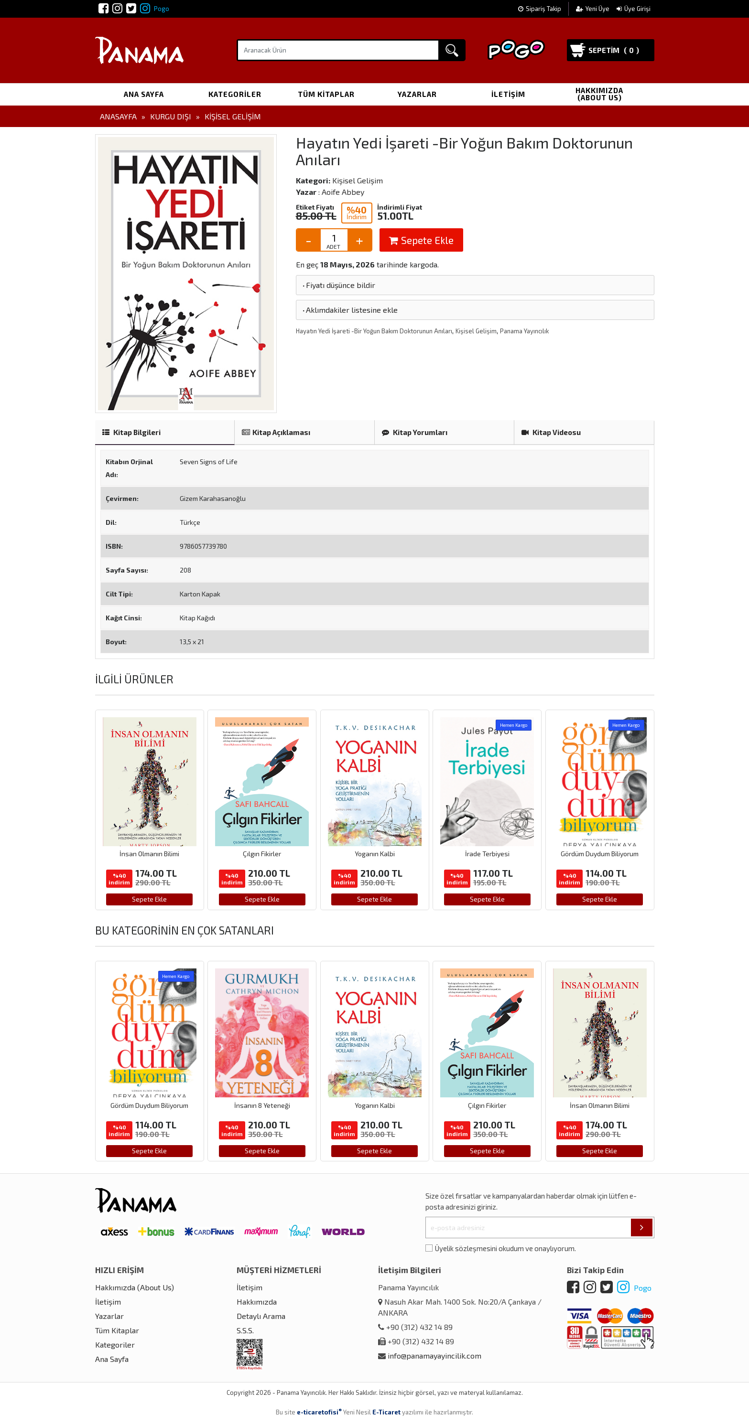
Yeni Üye (593, 8)
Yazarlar (417, 94)
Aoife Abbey (343, 191)
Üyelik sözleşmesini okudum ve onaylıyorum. (505, 1248)
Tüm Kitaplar (326, 94)
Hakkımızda (257, 1301)
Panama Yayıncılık (524, 331)
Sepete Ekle (421, 240)
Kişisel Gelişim (233, 116)
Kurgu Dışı (170, 116)
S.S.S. (245, 1330)
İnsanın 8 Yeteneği (262, 1105)
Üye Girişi (634, 8)
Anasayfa (118, 116)
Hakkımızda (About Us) (599, 94)
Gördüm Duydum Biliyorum (600, 854)
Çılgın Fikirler (262, 854)
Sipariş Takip (539, 8)
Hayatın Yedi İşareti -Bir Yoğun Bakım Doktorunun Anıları (374, 331)
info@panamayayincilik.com (434, 1355)
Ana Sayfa (144, 94)
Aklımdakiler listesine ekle (349, 309)
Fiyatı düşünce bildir (338, 284)
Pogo (154, 8)
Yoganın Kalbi (375, 854)
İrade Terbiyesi (487, 854)
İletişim (508, 94)
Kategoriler (234, 94)
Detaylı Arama (261, 1315)
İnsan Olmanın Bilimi (149, 854)
